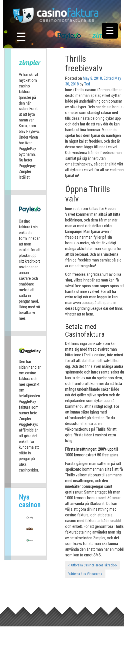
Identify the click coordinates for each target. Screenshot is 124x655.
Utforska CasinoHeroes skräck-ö (92, 565)
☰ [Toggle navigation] (21, 37)
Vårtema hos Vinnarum (85, 574)
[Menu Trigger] (110, 31)
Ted (87, 84)
